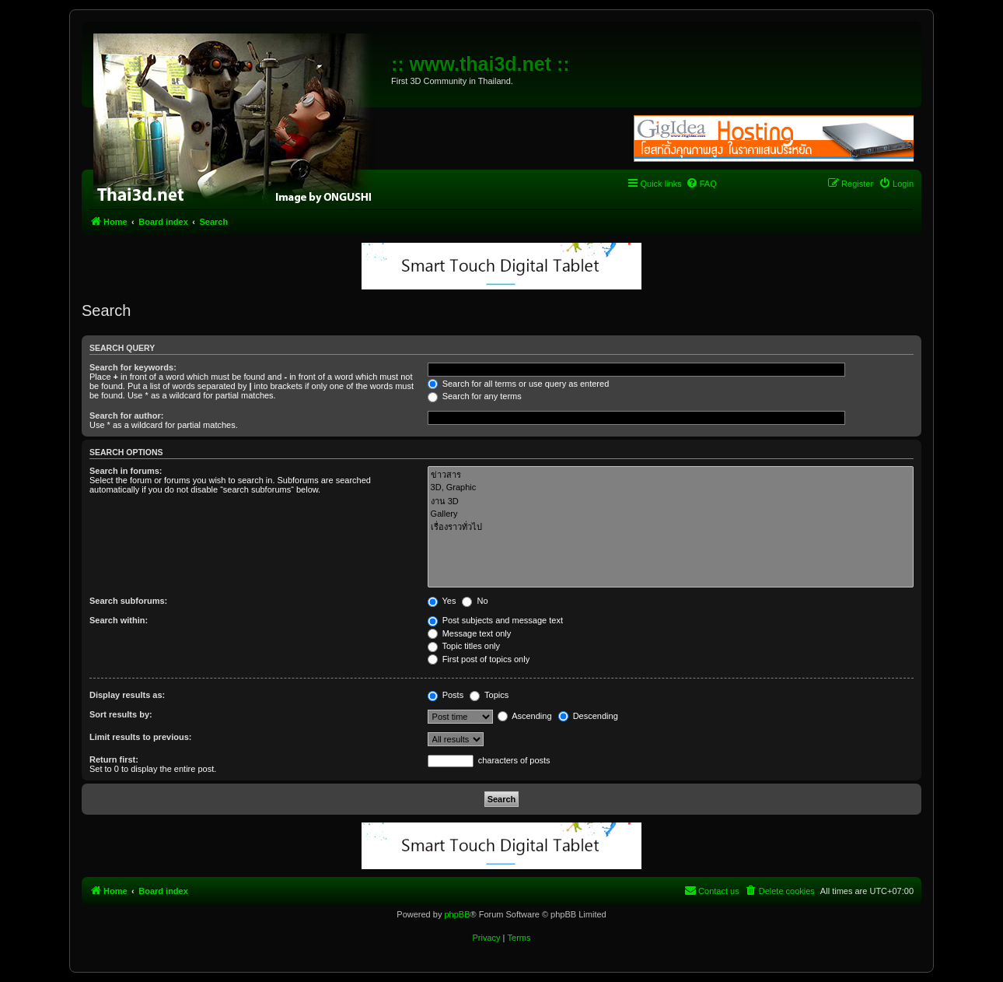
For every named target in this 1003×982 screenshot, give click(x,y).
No (475, 600)
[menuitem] (701, 183)
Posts (446, 695)
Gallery (670, 514)
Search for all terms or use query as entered (519, 383)
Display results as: (127, 695)
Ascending (525, 716)
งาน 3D (670, 501)
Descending (588, 716)
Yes (442, 600)
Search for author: (126, 415)
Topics (489, 695)
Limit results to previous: (140, 737)
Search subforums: (128, 600)
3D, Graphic (670, 487)
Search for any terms (475, 396)
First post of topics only (479, 659)
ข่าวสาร (670, 475)
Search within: (118, 620)
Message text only (470, 633)
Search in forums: (126, 470)
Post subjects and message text (495, 620)
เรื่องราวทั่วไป (670, 527)
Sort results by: (120, 714)
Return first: (113, 759)
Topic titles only (464, 646)
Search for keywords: (132, 367)
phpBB (457, 914)
